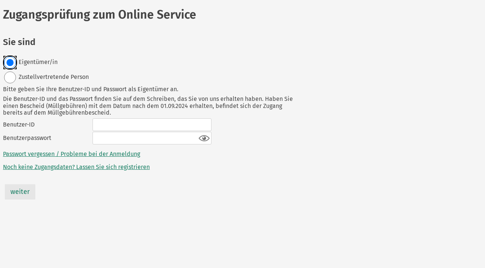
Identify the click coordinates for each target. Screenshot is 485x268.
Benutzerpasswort (27, 138)
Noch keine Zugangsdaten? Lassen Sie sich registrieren (76, 167)
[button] (204, 138)
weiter (20, 192)
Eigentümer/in (30, 62)
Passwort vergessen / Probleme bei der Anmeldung (71, 154)
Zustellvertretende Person (46, 77)
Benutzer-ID (19, 124)
